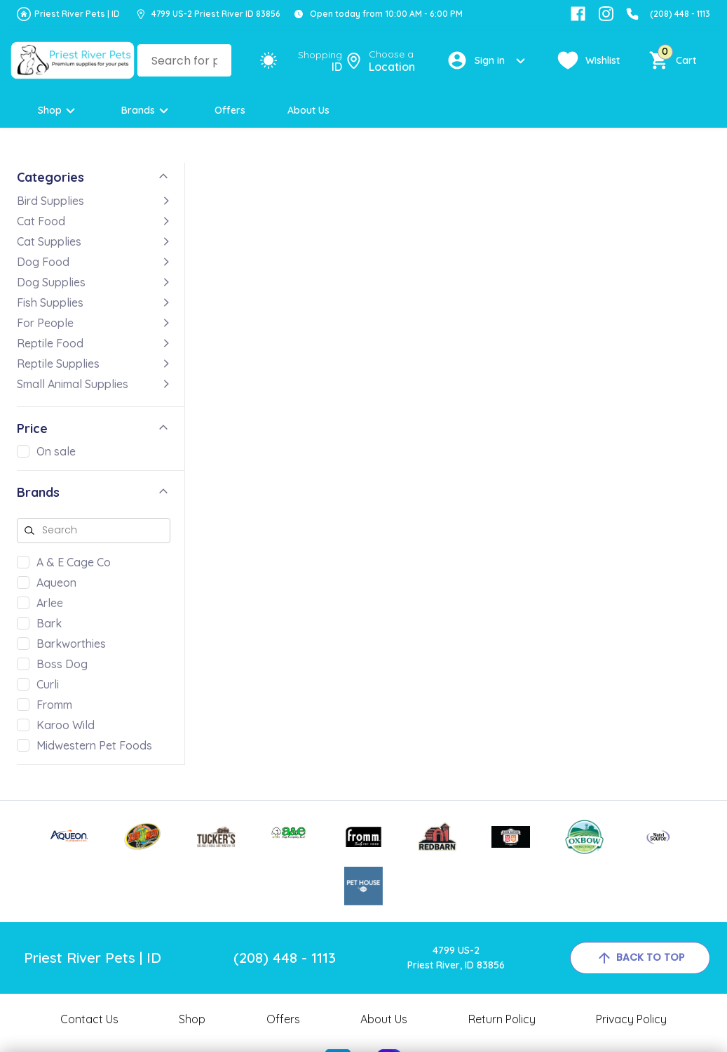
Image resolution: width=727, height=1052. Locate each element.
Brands (146, 110)
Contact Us (89, 1019)
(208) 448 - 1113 (680, 13)
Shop (58, 110)
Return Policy (502, 1019)
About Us (308, 110)
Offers (230, 110)
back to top (640, 958)
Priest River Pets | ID (77, 13)
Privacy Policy (631, 1019)
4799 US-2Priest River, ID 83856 (456, 957)
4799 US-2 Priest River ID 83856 (215, 13)
